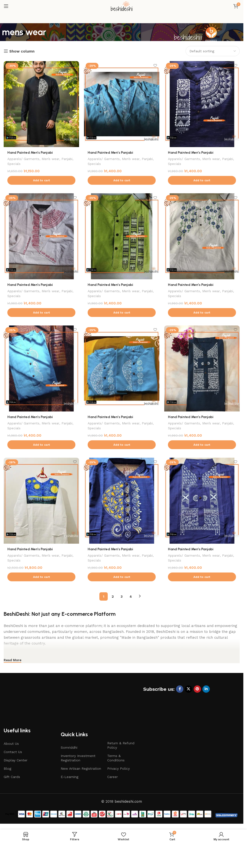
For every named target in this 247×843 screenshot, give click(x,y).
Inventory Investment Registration (78, 758)
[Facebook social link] (179, 689)
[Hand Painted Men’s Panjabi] (41, 104)
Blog (7, 769)
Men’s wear (52, 159)
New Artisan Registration (81, 769)
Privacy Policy (118, 769)
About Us (11, 744)
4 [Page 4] (130, 596)
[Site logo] (122, 6)
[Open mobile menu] (6, 6)
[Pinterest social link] (197, 689)
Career (112, 777)
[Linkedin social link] (206, 689)
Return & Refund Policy (120, 745)
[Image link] (43, 701)
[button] (41, 180)
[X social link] (188, 689)
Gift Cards (12, 777)
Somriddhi (69, 747)
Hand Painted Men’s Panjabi (30, 152)
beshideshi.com (128, 801)
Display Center (15, 760)
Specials (28, 164)
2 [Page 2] (113, 596)
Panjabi (13, 164)
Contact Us (13, 752)
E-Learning (69, 777)
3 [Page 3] (122, 596)
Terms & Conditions (116, 758)
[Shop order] (213, 51)
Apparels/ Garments (24, 159)
